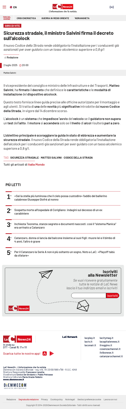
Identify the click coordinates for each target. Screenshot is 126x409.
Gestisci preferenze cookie (89, 399)
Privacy (44, 399)
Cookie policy (56, 399)
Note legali (70, 399)
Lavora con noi (110, 399)
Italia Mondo (36, 164)
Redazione (11, 399)
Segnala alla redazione (28, 399)
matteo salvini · (52, 157)
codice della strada (78, 157)
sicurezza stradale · (25, 157)
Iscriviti (112, 295)
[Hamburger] (4, 7)
